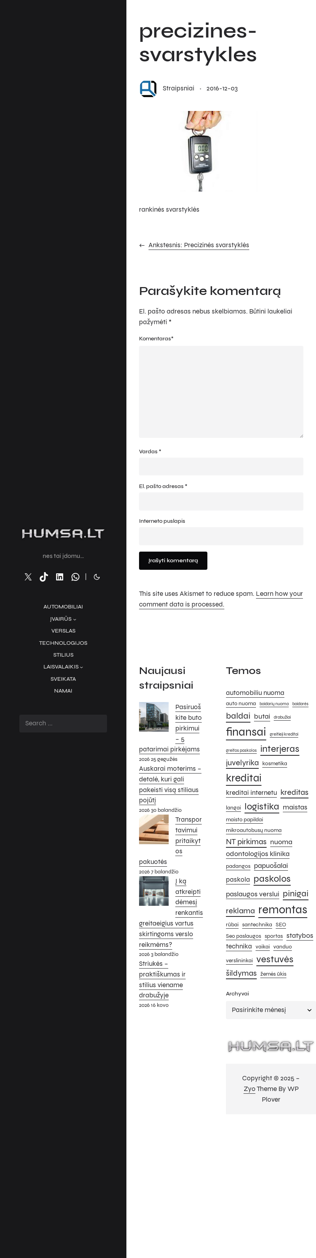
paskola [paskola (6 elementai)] (238, 880)
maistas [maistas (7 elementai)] (295, 807)
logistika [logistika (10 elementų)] (262, 806)
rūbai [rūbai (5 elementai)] (232, 924)
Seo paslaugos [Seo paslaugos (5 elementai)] (243, 936)
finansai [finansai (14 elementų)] (246, 732)
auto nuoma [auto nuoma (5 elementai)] (241, 703)
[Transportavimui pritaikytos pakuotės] (154, 831)
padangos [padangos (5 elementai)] (238, 866)
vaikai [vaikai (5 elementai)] (263, 946)
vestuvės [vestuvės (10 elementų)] (274, 959)
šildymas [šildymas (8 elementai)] (241, 973)
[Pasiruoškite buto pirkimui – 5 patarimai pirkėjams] (154, 718)
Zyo (250, 1089)
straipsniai (178, 88)
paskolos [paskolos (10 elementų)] (272, 878)
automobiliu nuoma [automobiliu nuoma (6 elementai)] (255, 693)
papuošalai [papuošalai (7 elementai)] (271, 865)
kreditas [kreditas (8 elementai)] (294, 792)
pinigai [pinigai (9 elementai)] (295, 893)
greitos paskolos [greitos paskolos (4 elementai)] (241, 750)
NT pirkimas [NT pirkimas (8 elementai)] (246, 842)
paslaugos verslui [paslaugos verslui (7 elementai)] (252, 894)
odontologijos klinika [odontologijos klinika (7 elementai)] (258, 853)
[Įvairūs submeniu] (74, 619)
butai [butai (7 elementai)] (262, 716)
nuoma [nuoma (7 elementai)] (281, 841)
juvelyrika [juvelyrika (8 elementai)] (242, 763)
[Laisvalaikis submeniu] (81, 666)
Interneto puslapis (162, 521)
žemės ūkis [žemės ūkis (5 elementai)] (273, 974)
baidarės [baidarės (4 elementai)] (300, 703)
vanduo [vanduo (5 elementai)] (282, 946)
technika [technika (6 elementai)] (239, 946)
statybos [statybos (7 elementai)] (299, 935)
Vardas (150, 451)
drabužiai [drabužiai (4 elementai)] (282, 717)
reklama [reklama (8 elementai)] (240, 911)
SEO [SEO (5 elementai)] (281, 924)
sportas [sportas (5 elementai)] (274, 936)
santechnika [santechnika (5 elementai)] (257, 924)
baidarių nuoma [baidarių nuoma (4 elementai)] (274, 703)
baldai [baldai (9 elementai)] (238, 715)
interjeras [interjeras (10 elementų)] (279, 749)
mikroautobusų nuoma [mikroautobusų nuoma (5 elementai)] (254, 830)
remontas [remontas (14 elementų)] (282, 909)
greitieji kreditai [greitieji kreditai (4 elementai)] (284, 734)
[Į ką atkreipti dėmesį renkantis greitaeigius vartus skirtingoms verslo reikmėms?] (154, 892)
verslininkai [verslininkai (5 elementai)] (239, 960)
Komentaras (156, 338)
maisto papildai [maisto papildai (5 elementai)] (244, 819)
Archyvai (237, 993)
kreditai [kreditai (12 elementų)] (243, 778)
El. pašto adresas (163, 486)
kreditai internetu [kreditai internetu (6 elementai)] (251, 793)
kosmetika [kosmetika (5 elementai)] (274, 763)
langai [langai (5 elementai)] (233, 807)
